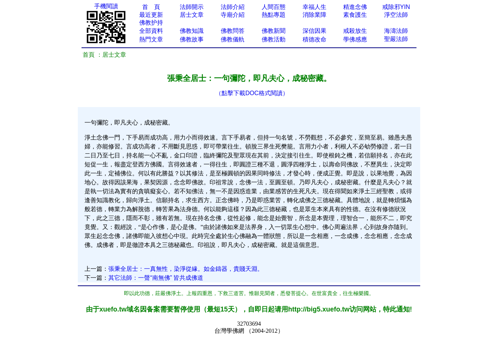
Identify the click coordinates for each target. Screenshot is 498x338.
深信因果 (314, 31)
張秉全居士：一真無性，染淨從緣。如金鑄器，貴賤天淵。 (185, 269)
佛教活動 (273, 39)
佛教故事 (192, 39)
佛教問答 (233, 31)
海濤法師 (396, 31)
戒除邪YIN (396, 7)
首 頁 (151, 7)
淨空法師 (396, 15)
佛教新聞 (273, 31)
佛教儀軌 (233, 39)
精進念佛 (355, 7)
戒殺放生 (355, 31)
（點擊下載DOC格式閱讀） (252, 93)
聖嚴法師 (396, 39)
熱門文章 (151, 39)
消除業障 (314, 15)
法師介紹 (233, 7)
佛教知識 (192, 31)
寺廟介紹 (233, 15)
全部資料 (151, 31)
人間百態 (273, 7)
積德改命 (314, 39)
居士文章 (192, 15)
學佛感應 (355, 39)
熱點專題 (273, 15)
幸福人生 (314, 7)
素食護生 (355, 15)
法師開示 (192, 7)
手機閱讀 (106, 6)
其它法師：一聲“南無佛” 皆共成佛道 (155, 278)
